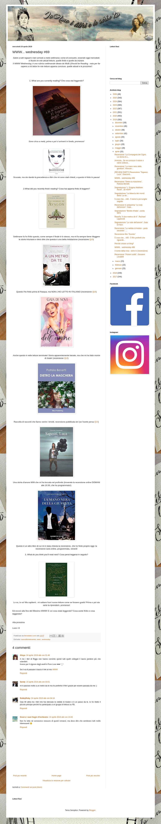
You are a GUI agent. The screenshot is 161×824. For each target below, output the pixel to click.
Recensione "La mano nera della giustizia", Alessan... (128, 167)
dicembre (119, 123)
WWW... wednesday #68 (125, 247)
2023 (115, 105)
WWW (55, 669)
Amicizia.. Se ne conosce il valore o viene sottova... (129, 161)
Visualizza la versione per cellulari (56, 781)
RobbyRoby (25, 698)
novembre (119, 126)
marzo (118, 261)
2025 (115, 98)
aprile (117, 151)
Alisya (22, 655)
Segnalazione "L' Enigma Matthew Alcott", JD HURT (129, 188)
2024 (115, 101)
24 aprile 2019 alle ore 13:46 (61, 717)
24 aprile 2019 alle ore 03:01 (38, 682)
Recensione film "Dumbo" (125, 234)
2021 (115, 112)
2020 (115, 116)
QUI (91, 239)
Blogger (92, 810)
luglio (117, 141)
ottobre (118, 130)
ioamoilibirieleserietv (28, 639)
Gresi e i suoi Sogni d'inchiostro (34, 717)
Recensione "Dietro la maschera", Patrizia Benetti (128, 183)
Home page (56, 776)
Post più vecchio (93, 776)
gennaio (118, 268)
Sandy (22, 682)
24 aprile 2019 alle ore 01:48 (38, 655)
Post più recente (20, 776)
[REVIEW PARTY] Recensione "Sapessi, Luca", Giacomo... (131, 173)
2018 (115, 273)
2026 (115, 94)
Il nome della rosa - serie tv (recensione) (131, 251)
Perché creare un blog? (124, 244)
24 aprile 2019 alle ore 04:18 (43, 698)
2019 (115, 119)
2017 (115, 277)
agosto (118, 137)
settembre (119, 133)
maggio (118, 148)
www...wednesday (43, 639)
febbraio (118, 265)
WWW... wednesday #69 (125, 178)
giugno (118, 144)
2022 (115, 109)
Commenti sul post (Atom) (31, 787)
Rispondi (23, 673)
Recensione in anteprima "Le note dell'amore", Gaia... (128, 206)
